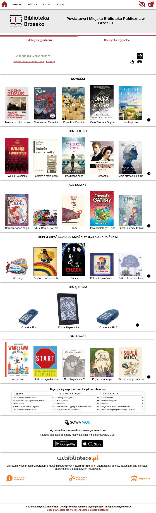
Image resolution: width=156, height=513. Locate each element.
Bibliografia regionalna (117, 40)
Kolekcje (50, 61)
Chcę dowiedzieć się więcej (61, 510)
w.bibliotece (84, 465)
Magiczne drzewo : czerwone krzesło (116, 407)
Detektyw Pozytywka (65, 398)
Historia (32, 4)
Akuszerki (61, 404)
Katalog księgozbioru (39, 40)
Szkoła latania (18, 404)
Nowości (17, 4)
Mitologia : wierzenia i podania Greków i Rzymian (32, 401)
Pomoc (47, 4)
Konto (60, 4)
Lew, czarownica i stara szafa (24, 398)
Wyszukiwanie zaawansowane (29, 61)
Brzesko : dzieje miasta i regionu (26, 407)
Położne (105, 404)
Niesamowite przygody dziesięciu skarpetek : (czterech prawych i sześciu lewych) (89, 407)
